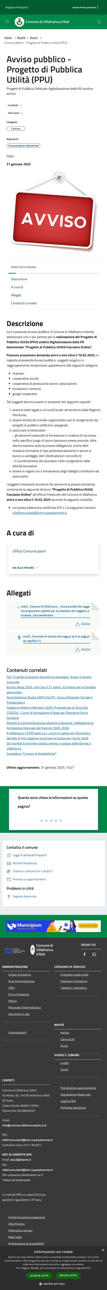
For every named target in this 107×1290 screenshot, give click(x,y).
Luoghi (64, 1063)
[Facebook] (84, 955)
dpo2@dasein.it (20, 1159)
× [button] (103, 1250)
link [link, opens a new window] (89, 1268)
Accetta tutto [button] (39, 1275)
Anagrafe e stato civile (74, 974)
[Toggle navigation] (7, 21)
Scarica (82, 623)
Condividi (15, 105)
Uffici (11, 988)
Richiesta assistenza (73, 1107)
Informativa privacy (20, 1230)
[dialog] (53, 1268)
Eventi (64, 1069)
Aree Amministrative (21, 981)
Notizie (64, 1032)
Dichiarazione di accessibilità (26, 1243)
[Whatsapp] (94, 955)
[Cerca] (99, 22)
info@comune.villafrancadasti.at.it (24, 1125)
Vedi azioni (16, 113)
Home (8, 37)
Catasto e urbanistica (73, 988)
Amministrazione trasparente (26, 1217)
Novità (21, 37)
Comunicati (67, 1039)
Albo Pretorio (16, 1224)
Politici (12, 1001)
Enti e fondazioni (18, 994)
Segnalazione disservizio (75, 1094)
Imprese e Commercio (73, 981)
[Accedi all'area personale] (84, 7)
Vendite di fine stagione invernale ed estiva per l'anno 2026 (47, 738)
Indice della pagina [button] (23, 267)
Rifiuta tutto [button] (68, 1275)
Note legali (15, 1237)
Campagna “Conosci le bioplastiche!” (32, 753)
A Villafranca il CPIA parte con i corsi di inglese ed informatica (49, 733)
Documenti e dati (19, 1014)
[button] (53, 1284)
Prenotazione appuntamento (78, 1088)
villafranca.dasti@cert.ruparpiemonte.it (39, 512)
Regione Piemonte (16, 7)
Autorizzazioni (17, 1032)
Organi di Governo (19, 974)
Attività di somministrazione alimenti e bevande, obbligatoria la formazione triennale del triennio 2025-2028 (50, 725)
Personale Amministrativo (24, 1007)
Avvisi (34, 37)
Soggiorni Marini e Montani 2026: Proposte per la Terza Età (47, 707)
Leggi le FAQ (68, 1101)
